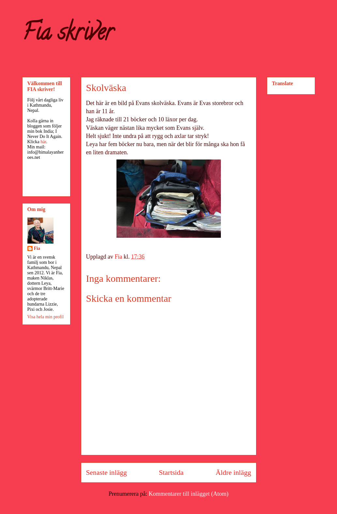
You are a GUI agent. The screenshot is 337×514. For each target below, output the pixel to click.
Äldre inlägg (233, 472)
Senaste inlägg (106, 472)
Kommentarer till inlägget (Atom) (188, 494)
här (43, 141)
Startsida (171, 472)
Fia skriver (67, 34)
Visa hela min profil (45, 316)
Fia (37, 248)
